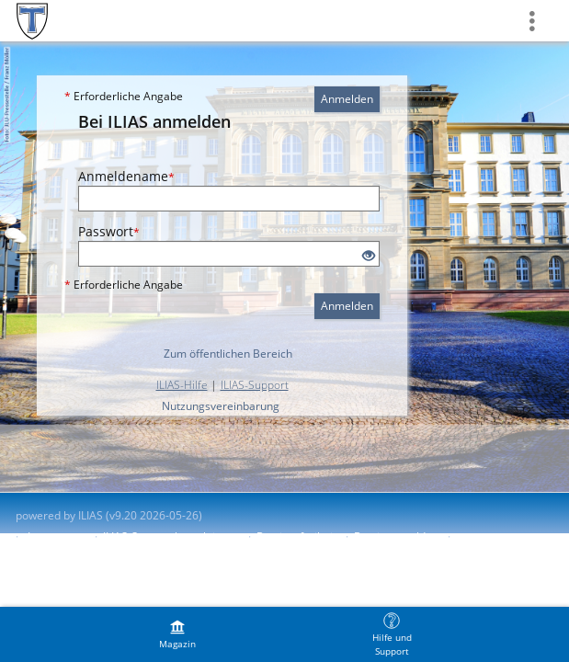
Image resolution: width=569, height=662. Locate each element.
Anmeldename (126, 176)
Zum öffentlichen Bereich (228, 353)
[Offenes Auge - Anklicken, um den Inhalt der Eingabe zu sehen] (368, 256)
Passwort (109, 231)
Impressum (56, 536)
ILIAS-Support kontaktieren (171, 536)
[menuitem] (177, 634)
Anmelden (347, 99)
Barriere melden (396, 536)
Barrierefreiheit (296, 536)
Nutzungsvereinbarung (220, 406)
